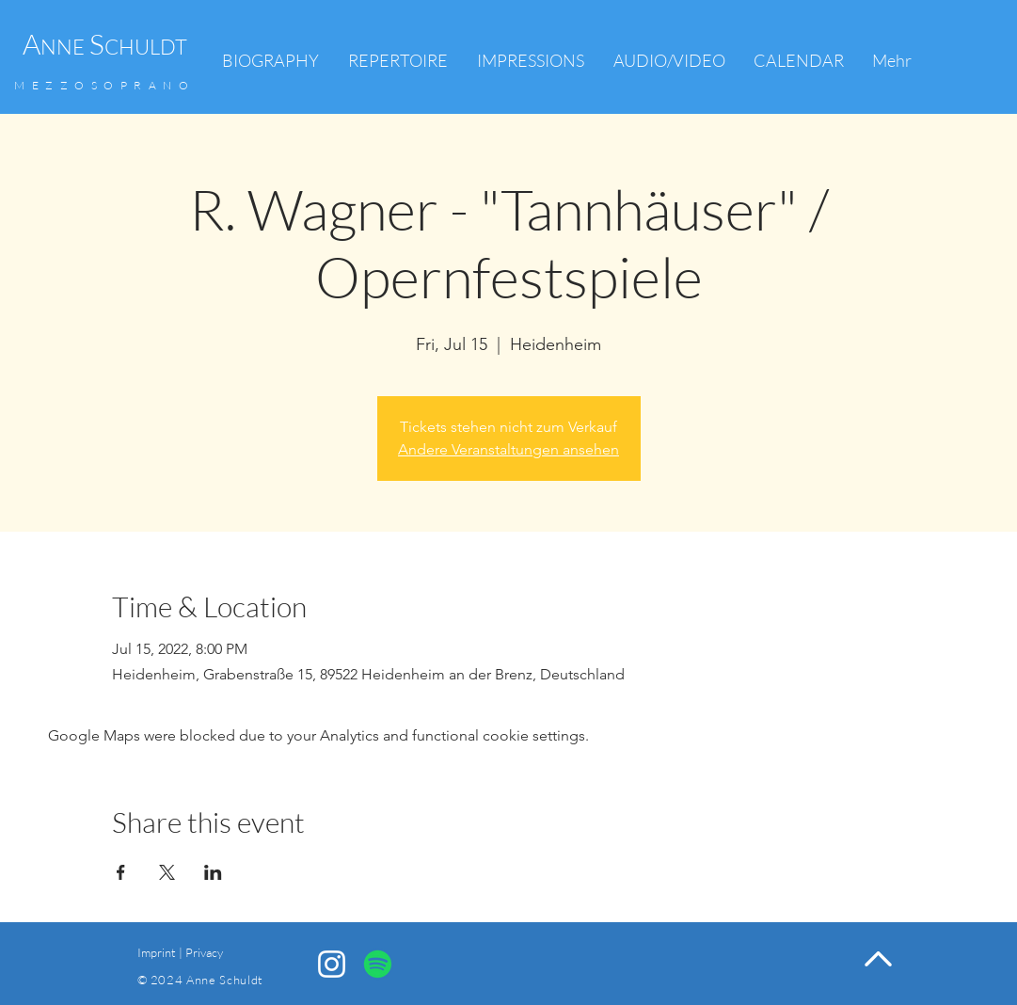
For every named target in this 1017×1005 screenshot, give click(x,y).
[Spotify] (377, 964)
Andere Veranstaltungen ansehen (508, 449)
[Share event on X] (167, 872)
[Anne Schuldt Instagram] (331, 964)
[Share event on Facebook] (121, 872)
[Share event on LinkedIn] (213, 872)
